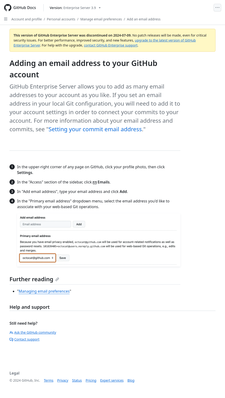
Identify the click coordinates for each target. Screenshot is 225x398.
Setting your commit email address (95, 129)
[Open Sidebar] (5, 19)
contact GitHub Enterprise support (111, 45)
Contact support (24, 339)
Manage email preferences (101, 19)
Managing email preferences (44, 291)
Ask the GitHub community (32, 332)
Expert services (112, 380)
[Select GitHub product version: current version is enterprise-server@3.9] (75, 7)
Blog (131, 380)
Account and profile (26, 19)
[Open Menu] (217, 7)
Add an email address (144, 19)
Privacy (62, 380)
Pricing (91, 380)
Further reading (34, 279)
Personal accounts (61, 19)
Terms (48, 380)
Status (77, 380)
